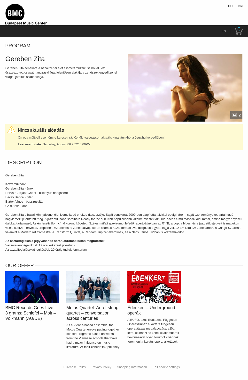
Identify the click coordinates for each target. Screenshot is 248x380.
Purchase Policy (74, 367)
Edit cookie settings (166, 367)
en (224, 31)
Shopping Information (132, 367)
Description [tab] (23, 162)
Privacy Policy (101, 367)
